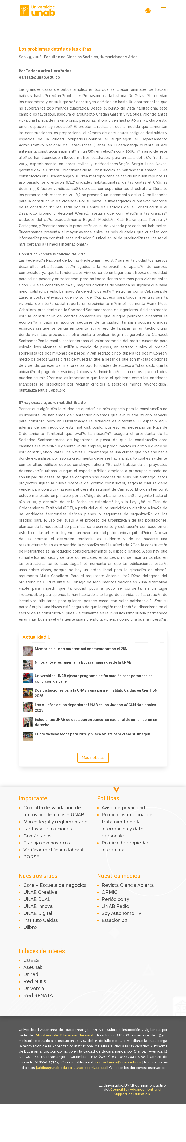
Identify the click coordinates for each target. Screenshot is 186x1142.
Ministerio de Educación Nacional (64, 1035)
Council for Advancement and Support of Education (135, 1092)
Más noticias (93, 757)
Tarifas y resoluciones (47, 828)
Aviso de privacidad (123, 807)
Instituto (33, 920)
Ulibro (30, 927)
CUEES (31, 960)
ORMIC (110, 892)
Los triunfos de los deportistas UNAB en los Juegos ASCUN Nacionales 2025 (95, 708)
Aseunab (33, 967)
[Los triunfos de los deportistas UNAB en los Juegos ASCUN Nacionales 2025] (28, 707)
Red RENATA (38, 995)
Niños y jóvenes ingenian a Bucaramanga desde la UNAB (83, 662)
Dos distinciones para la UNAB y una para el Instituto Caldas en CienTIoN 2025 (96, 693)
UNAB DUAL (37, 899)
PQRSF (31, 856)
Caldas (50, 920)
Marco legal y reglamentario (55, 821)
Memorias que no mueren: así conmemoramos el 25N (81, 649)
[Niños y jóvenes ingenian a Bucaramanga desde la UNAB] (28, 665)
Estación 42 (114, 920)
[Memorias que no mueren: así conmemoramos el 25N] (28, 651)
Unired (30, 974)
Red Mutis (34, 981)
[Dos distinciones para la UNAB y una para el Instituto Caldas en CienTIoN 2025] (28, 693)
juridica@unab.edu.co (54, 1068)
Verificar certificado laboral (53, 849)
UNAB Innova (38, 906)
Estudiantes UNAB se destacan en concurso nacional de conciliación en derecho (96, 722)
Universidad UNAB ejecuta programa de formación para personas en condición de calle (93, 678)
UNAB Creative (40, 892)
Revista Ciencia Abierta (128, 885)
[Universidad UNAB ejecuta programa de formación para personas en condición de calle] (28, 678)
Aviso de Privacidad (90, 1068)
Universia (33, 988)
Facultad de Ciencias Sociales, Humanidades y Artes (90, 57)
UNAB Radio (115, 906)
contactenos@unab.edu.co (118, 1062)
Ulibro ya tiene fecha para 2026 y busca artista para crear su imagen (92, 734)
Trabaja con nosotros (46, 842)
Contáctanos (37, 835)
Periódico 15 (115, 899)
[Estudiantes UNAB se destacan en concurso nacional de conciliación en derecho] (28, 722)
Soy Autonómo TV (122, 913)
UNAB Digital (37, 913)
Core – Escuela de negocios (54, 885)
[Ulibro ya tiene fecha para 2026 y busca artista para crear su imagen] (28, 736)
